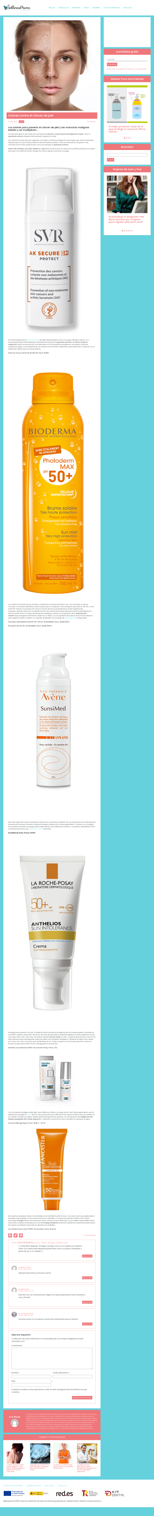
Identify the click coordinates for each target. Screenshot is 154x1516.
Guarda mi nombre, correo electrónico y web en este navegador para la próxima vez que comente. (49, 1390)
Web (13, 1381)
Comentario (17, 1345)
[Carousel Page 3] (128, 138)
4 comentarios (89, 1235)
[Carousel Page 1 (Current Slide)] (124, 138)
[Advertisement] (127, 32)
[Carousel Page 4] (130, 138)
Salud (21, 122)
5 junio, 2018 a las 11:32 (25, 1269)
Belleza (52, 7)
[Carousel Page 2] (126, 138)
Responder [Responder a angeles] (87, 1302)
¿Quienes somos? (33, 1485)
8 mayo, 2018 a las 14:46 (26, 1291)
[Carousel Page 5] (130, 230)
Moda (86, 7)
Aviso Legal (49, 1485)
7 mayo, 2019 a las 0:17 (25, 1242)
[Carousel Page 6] (131, 230)
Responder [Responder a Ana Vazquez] (87, 1324)
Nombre (15, 1372)
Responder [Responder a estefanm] (87, 1278)
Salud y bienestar (112, 7)
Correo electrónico (61, 1372)
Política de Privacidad (13, 1485)
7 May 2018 (12, 121)
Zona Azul (127, 7)
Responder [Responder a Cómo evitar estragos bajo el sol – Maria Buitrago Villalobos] (87, 1256)
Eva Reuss (91, 121)
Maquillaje (63, 7)
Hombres (96, 7)
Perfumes (76, 7)
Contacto (62, 1485)
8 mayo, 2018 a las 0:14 (25, 1315)
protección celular (36, 829)
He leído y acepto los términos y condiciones (128, 69)
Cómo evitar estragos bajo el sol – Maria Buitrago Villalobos (38, 1242)
